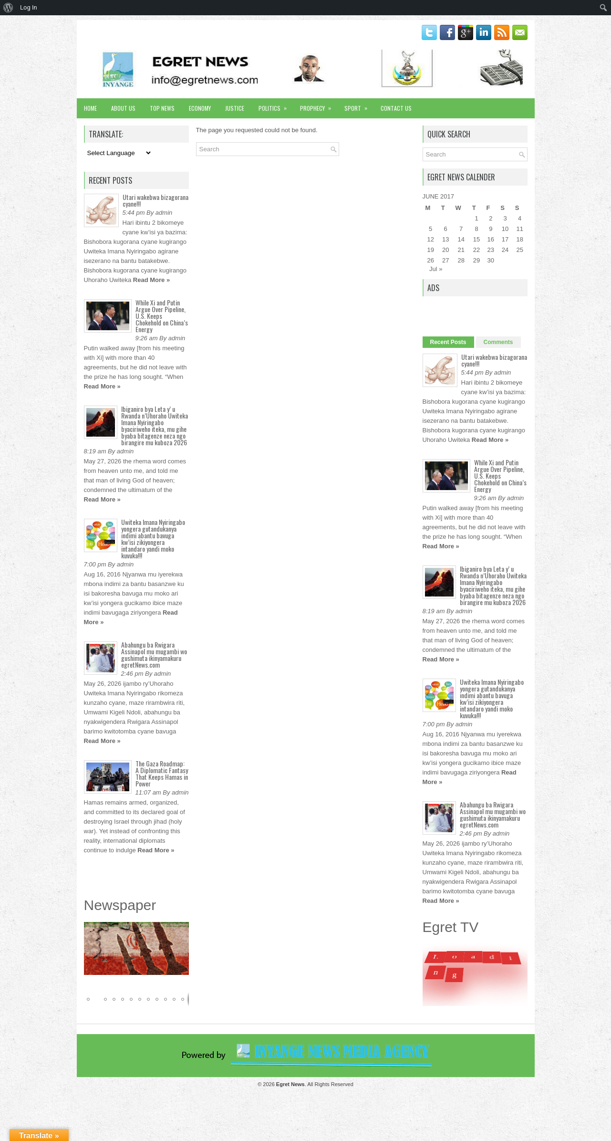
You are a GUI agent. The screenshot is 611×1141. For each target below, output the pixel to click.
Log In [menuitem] (28, 7)
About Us (123, 108)
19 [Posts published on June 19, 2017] (430, 249)
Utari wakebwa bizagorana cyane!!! (155, 200)
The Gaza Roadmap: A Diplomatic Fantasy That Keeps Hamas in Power (161, 773)
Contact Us (396, 108)
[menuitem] (8, 7)
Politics (276, 105)
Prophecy (318, 105)
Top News (162, 108)
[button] (180, 930)
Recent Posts (448, 342)
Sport (358, 105)
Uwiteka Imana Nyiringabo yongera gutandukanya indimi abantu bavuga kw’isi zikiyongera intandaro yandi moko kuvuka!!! (153, 538)
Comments (498, 342)
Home (90, 108)
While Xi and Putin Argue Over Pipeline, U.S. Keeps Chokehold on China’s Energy (161, 315)
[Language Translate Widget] (118, 152)
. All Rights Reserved (314, 1084)
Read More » (151, 279)
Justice (234, 108)
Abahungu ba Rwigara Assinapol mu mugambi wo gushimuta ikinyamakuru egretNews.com (154, 654)
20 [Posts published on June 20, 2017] (445, 249)
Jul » (435, 268)
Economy (200, 108)
